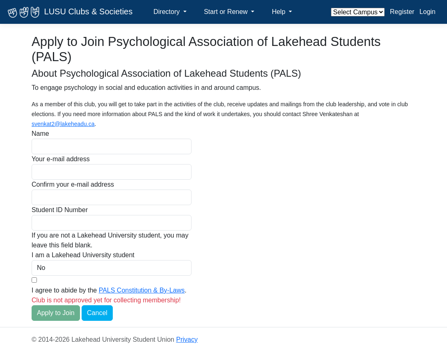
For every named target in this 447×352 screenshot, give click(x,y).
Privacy (186, 339)
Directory (167, 11)
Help (279, 11)
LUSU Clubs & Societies (68, 12)
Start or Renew (226, 11)
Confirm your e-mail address (73, 184)
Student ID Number (60, 209)
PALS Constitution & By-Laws (142, 290)
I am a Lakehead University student (83, 254)
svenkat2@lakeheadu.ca (63, 124)
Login (428, 11)
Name (40, 133)
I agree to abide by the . (109, 290)
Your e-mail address (61, 158)
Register (402, 11)
